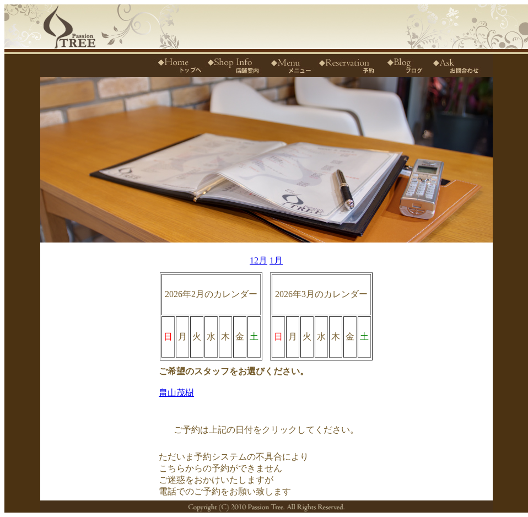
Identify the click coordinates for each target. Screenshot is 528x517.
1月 (276, 260)
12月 (258, 260)
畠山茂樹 (176, 392)
